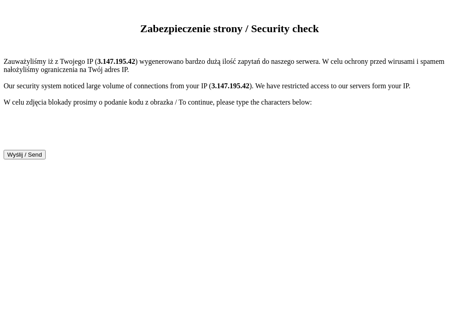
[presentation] (72, 132)
